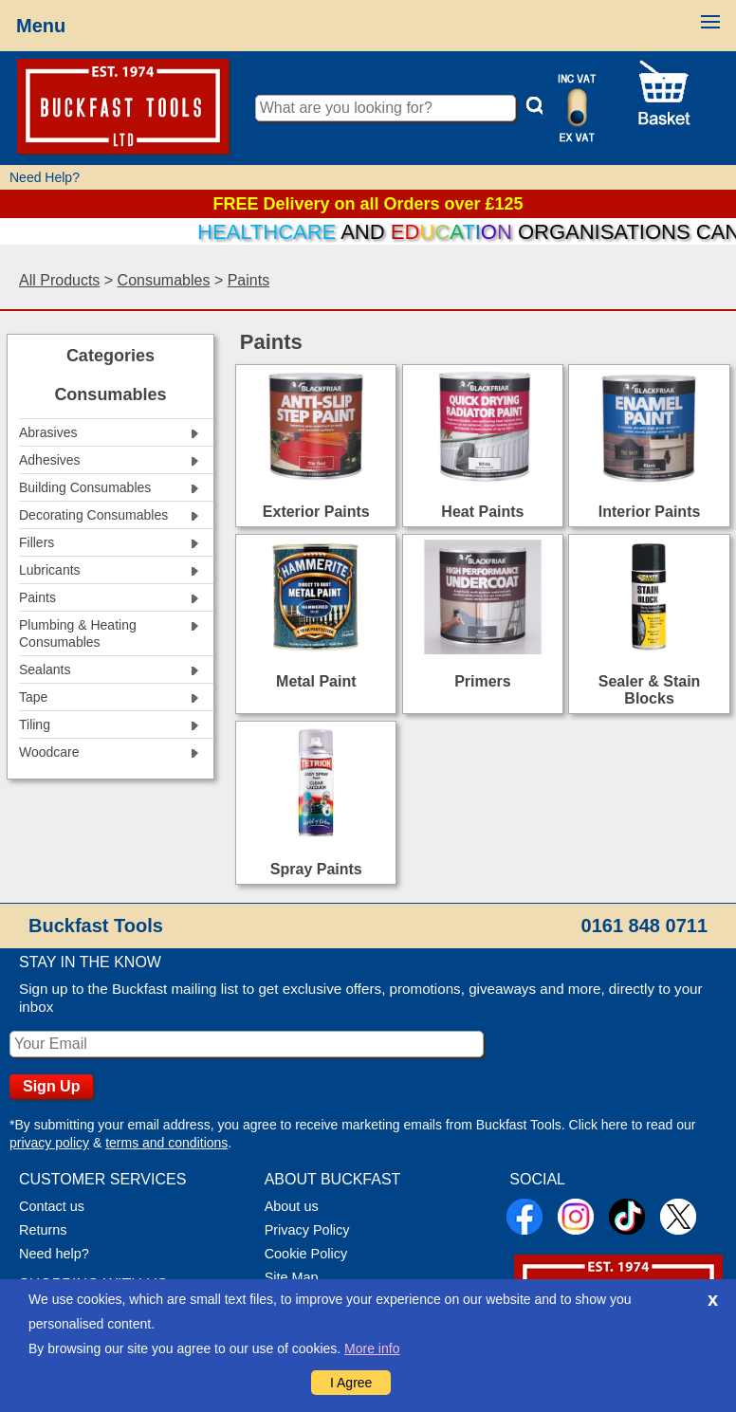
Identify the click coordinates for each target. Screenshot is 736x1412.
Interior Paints (649, 512)
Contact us (51, 1206)
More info (371, 1348)
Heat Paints (482, 512)
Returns (43, 1230)
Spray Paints (316, 869)
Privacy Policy (307, 1230)
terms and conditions (166, 1142)
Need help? (54, 1253)
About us (292, 1206)
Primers (482, 681)
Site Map (292, 1277)
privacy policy (49, 1142)
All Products (59, 280)
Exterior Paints (316, 512)
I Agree (351, 1382)
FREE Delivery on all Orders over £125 (367, 203)
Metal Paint (316, 681)
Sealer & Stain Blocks (649, 689)
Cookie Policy (306, 1253)
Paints (248, 280)
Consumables (164, 280)
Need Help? (44, 177)
